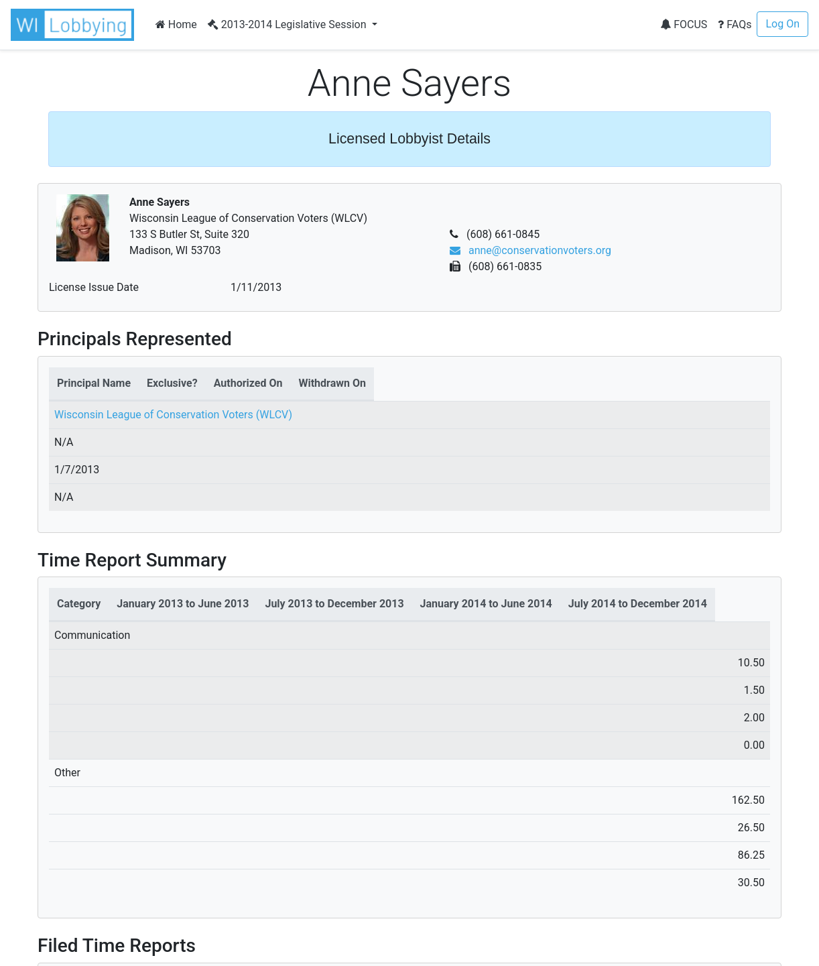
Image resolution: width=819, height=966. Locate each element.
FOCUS (683, 24)
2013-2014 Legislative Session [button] (288, 24)
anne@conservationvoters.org (530, 250)
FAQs (734, 24)
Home (176, 24)
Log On (782, 23)
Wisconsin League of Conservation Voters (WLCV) (173, 414)
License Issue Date (94, 287)
